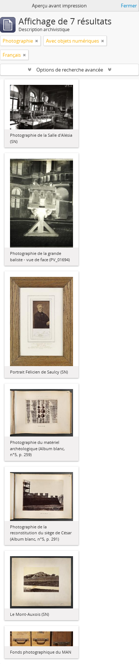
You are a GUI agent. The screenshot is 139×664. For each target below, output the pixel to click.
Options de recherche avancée (69, 69)
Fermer (129, 5)
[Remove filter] (36, 40)
